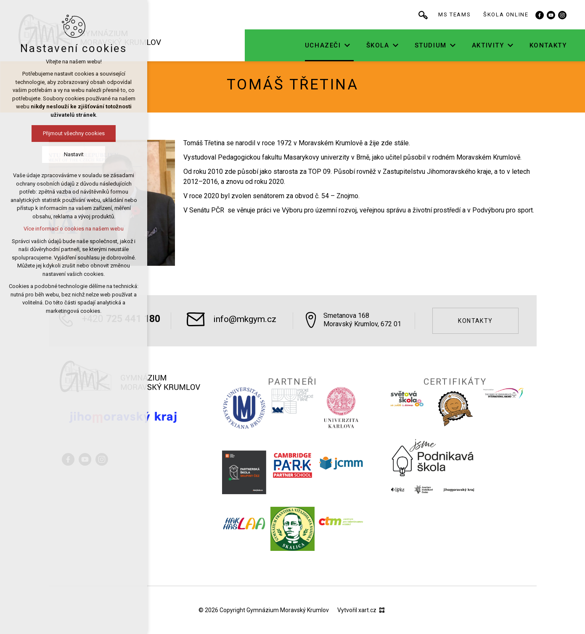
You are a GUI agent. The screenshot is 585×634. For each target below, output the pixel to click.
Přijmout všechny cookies (72, 133)
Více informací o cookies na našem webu (72, 228)
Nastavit (72, 154)
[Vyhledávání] (448, 14)
